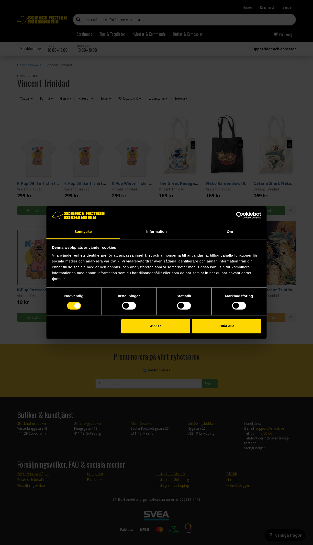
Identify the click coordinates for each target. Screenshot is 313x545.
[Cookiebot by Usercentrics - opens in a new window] (239, 215)
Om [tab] (230, 231)
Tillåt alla (226, 326)
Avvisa (156, 326)
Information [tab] (156, 231)
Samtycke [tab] (83, 231)
